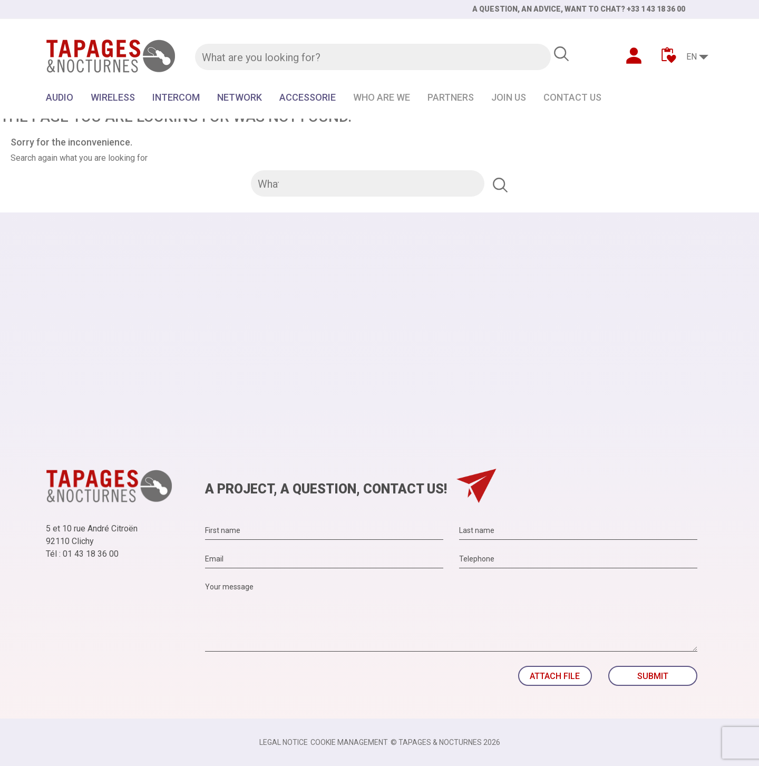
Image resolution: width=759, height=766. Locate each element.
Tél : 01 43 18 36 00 (82, 554)
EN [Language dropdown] (691, 57)
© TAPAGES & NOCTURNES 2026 (445, 742)
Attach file (555, 676)
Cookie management (349, 742)
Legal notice (283, 742)
